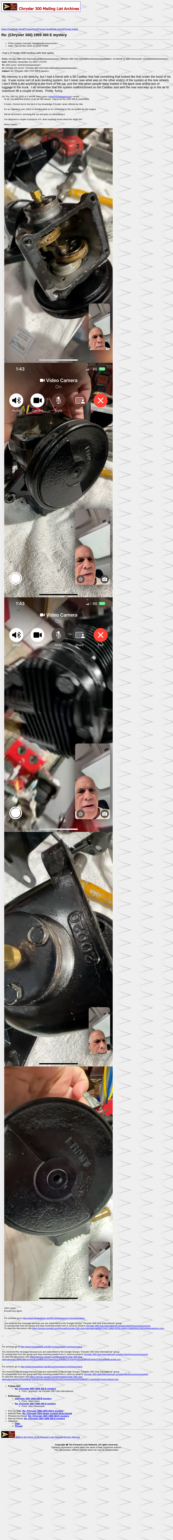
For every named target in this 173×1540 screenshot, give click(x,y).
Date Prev (7, 29)
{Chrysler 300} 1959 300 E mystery (33, 1398)
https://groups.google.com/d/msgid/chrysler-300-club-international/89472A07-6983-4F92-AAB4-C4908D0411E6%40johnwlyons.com (98, 1328)
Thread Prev (30, 29)
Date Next (18, 29)
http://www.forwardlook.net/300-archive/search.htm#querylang (53, 1318)
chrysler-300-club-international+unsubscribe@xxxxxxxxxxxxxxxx (118, 1326)
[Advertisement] (40, 19)
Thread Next (44, 29)
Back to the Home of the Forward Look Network (39, 1437)
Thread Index (70, 29)
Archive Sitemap (71, 1437)
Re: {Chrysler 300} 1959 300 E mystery (35, 1388)
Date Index (57, 29)
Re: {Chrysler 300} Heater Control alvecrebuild (47, 1413)
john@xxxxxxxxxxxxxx (60, 96)
